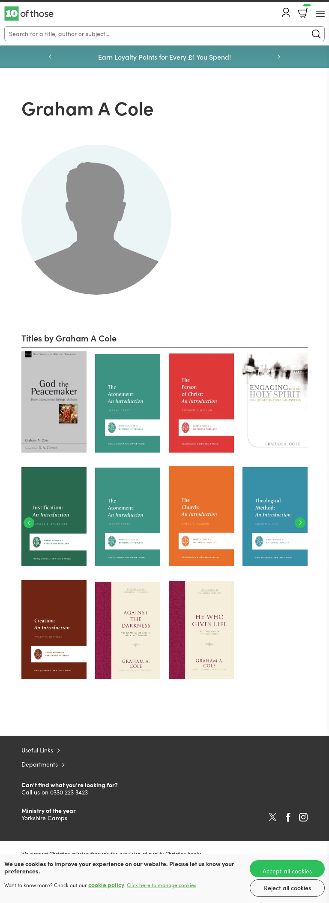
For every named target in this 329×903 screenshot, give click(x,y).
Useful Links (37, 750)
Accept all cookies (287, 871)
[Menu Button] (320, 14)
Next (279, 56)
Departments (39, 764)
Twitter (273, 817)
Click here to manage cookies (161, 885)
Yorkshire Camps (44, 818)
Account (286, 12)
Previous (50, 56)
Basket (306, 10)
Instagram (303, 817)
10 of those (29, 13)
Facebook (288, 817)
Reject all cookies (287, 888)
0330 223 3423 (69, 792)
